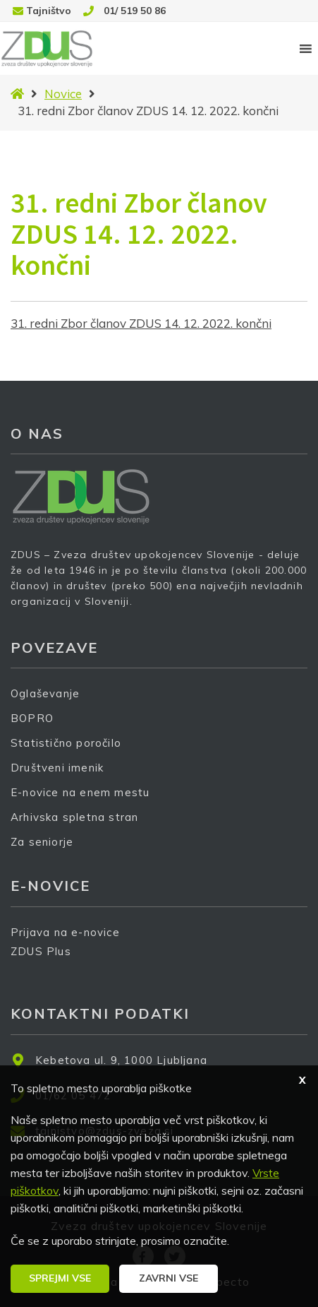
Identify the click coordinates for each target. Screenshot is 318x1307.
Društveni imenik (57, 767)
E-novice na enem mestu (80, 792)
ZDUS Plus (46, 960)
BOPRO (32, 718)
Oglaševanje (45, 693)
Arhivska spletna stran (74, 817)
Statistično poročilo (66, 743)
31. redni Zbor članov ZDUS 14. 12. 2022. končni (141, 323)
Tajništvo (48, 10)
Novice (63, 93)
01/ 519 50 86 (135, 10)
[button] (60, 1279)
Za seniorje (42, 841)
